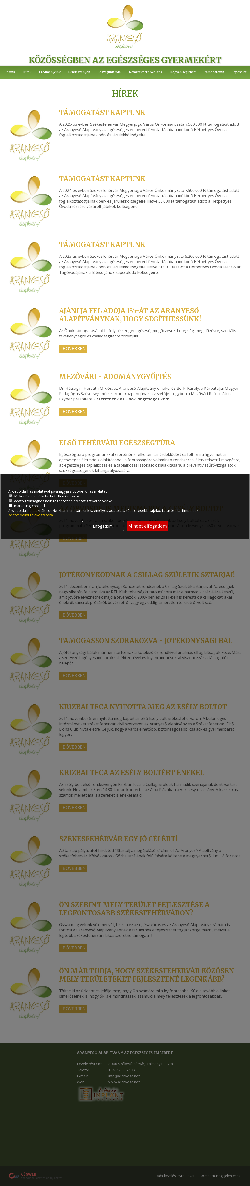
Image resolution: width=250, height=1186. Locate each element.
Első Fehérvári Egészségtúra (118, 443)
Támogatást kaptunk (103, 113)
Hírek (27, 72)
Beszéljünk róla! (110, 72)
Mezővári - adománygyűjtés (116, 377)
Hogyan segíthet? (183, 72)
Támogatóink (214, 72)
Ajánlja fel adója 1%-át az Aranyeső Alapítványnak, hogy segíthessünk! (132, 315)
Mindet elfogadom (147, 526)
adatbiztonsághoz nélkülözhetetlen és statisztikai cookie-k (60, 500)
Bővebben (74, 349)
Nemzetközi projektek (146, 72)
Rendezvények (79, 72)
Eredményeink (50, 72)
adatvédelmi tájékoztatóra (30, 515)
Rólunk (10, 72)
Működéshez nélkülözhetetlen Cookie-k (44, 496)
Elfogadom (103, 526)
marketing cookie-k (27, 505)
